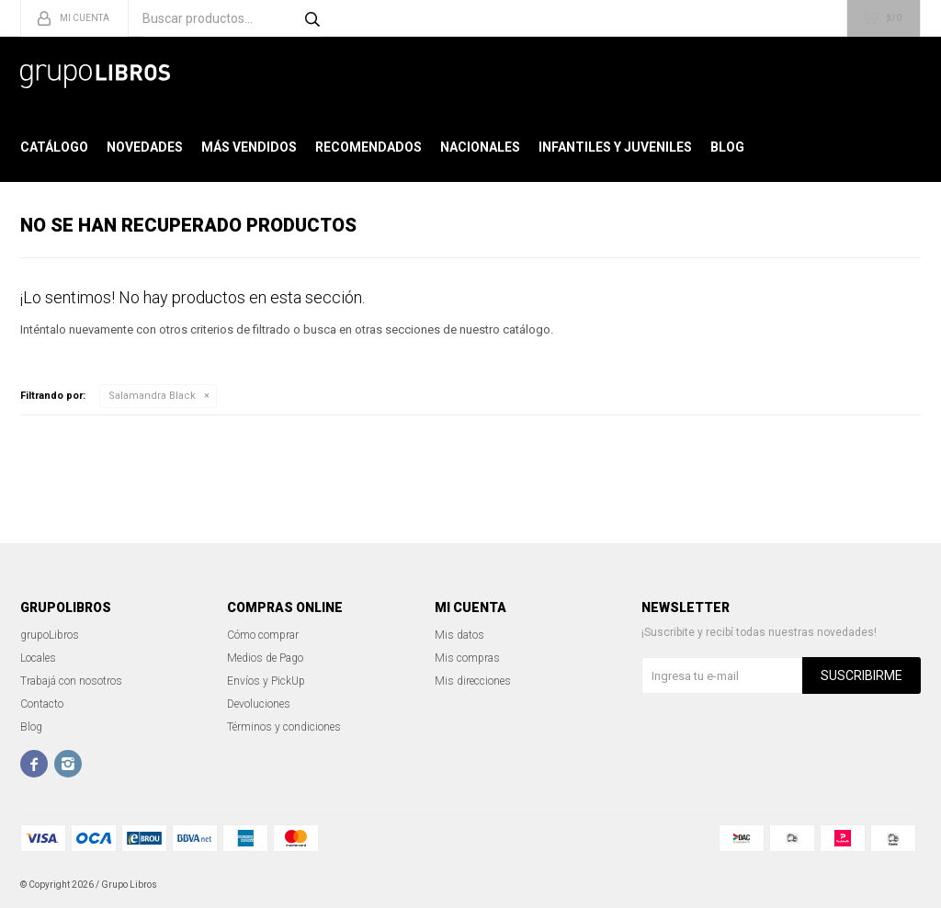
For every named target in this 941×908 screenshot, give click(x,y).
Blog (727, 147)
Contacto (41, 704)
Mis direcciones (473, 681)
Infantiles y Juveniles (615, 147)
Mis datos (459, 635)
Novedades (145, 147)
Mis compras (467, 658)
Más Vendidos (249, 147)
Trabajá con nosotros (71, 681)
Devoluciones (258, 704)
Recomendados (368, 147)
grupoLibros (49, 635)
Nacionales (480, 147)
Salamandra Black (152, 396)
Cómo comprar (263, 635)
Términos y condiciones (284, 727)
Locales (38, 658)
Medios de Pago (265, 658)
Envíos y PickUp (266, 681)
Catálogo (54, 147)
